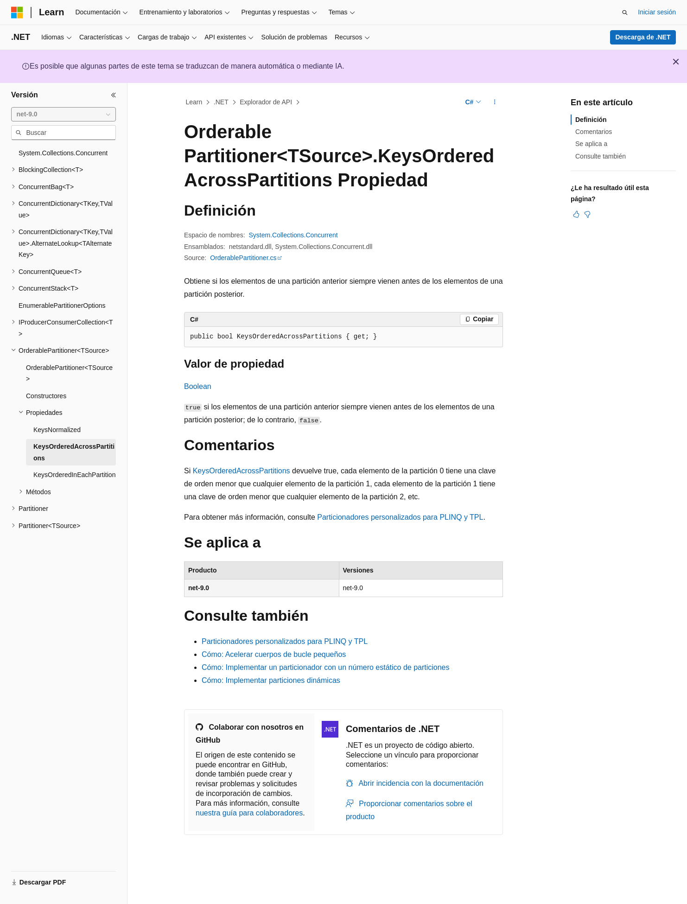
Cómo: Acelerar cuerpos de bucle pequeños (274, 654)
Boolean (197, 386)
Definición (591, 119)
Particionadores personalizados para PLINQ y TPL (400, 517)
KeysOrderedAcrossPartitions (241, 471)
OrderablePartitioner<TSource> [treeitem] (69, 373)
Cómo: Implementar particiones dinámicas (271, 680)
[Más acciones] (495, 102)
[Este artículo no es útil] (587, 214)
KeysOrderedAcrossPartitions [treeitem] (73, 452)
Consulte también (600, 156)
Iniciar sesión (657, 12)
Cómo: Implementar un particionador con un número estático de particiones (326, 667)
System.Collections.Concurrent (293, 235)
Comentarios (593, 131)
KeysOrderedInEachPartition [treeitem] (74, 474)
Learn (194, 102)
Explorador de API (266, 102)
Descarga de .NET (642, 37)
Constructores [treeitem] (46, 396)
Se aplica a (591, 143)
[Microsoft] (17, 12)
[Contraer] (113, 95)
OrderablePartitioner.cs (243, 257)
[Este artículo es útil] (576, 214)
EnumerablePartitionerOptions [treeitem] (62, 305)
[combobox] (63, 114)
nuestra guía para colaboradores (249, 813)
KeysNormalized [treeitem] (57, 429)
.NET (221, 102)
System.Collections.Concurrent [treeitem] (63, 153)
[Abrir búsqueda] (625, 12)
